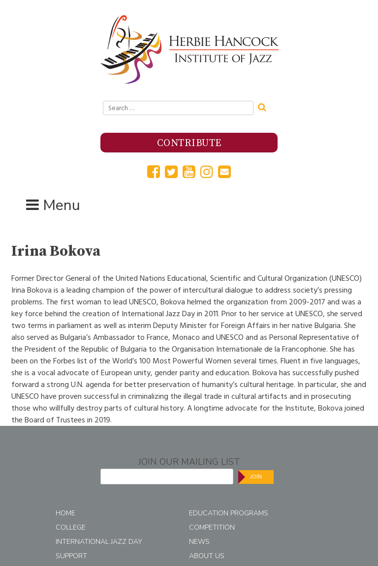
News (199, 541)
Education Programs (228, 513)
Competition (212, 527)
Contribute (189, 143)
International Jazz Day (99, 541)
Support (71, 556)
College (71, 527)
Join (256, 476)
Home (65, 513)
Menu (61, 205)
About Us (206, 556)
